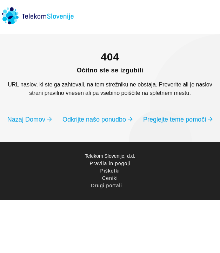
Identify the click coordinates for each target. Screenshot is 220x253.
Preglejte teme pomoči (178, 119)
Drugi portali (106, 185)
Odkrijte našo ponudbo (97, 119)
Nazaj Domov (29, 119)
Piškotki (110, 171)
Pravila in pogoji (110, 163)
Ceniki (110, 178)
